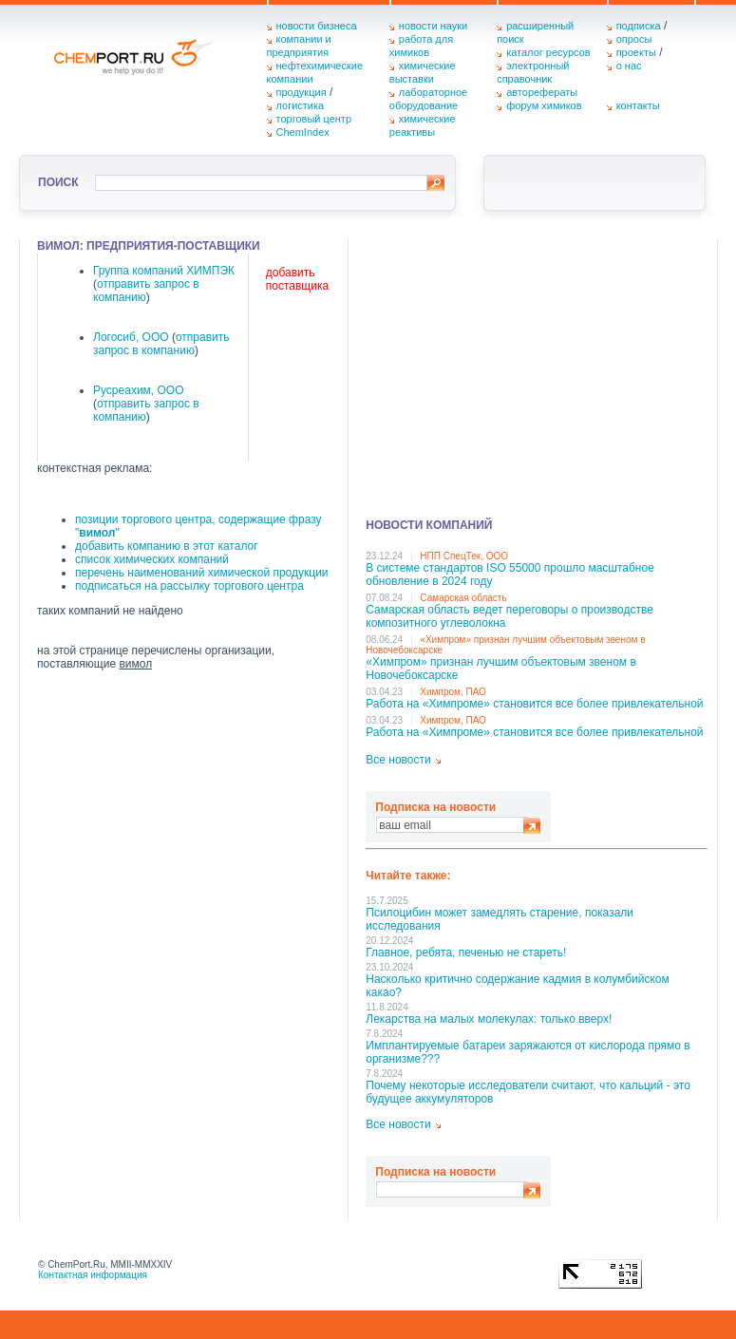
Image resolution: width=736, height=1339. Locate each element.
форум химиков (543, 105)
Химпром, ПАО (453, 692)
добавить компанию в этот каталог (166, 546)
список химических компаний (152, 559)
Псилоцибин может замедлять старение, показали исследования (499, 919)
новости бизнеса (316, 25)
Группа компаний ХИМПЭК (164, 270)
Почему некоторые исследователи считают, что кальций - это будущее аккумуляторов (528, 1092)
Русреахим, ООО (138, 390)
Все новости (398, 759)
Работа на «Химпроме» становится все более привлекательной (534, 703)
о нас (629, 65)
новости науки (433, 25)
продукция (301, 92)
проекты (636, 52)
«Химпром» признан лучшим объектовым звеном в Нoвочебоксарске (501, 668)
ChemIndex (303, 132)
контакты (638, 105)
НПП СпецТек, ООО (464, 556)
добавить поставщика (297, 279)
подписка (638, 25)
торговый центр (314, 118)
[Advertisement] (537, 372)
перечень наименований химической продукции (202, 572)
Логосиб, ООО (131, 337)
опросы (634, 39)
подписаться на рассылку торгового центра (189, 586)
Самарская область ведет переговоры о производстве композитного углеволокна (509, 616)
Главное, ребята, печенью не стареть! (466, 952)
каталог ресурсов (548, 52)
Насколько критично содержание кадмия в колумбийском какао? (517, 985)
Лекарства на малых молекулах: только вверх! (489, 1019)
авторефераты (541, 92)
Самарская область (463, 598)
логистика (300, 105)
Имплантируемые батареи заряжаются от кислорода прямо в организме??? (527, 1052)
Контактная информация (92, 1275)
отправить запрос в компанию (161, 343)
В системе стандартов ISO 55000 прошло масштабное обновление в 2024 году (510, 574)
